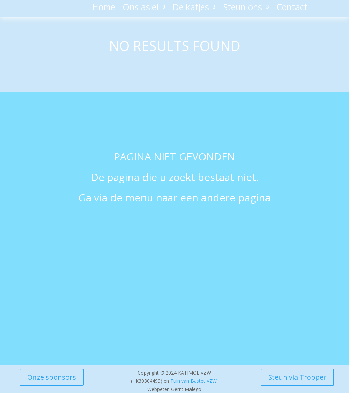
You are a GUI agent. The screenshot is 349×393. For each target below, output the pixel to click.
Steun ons (242, 8)
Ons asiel (140, 8)
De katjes (191, 8)
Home (103, 8)
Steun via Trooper (297, 377)
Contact (291, 8)
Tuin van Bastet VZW (193, 381)
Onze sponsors (51, 377)
